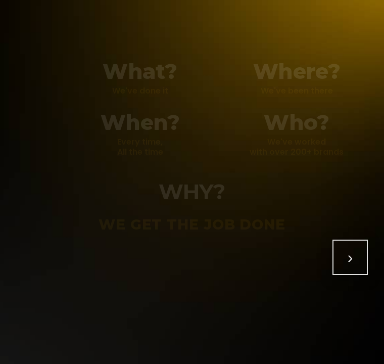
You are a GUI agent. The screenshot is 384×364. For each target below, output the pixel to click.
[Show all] (350, 257)
